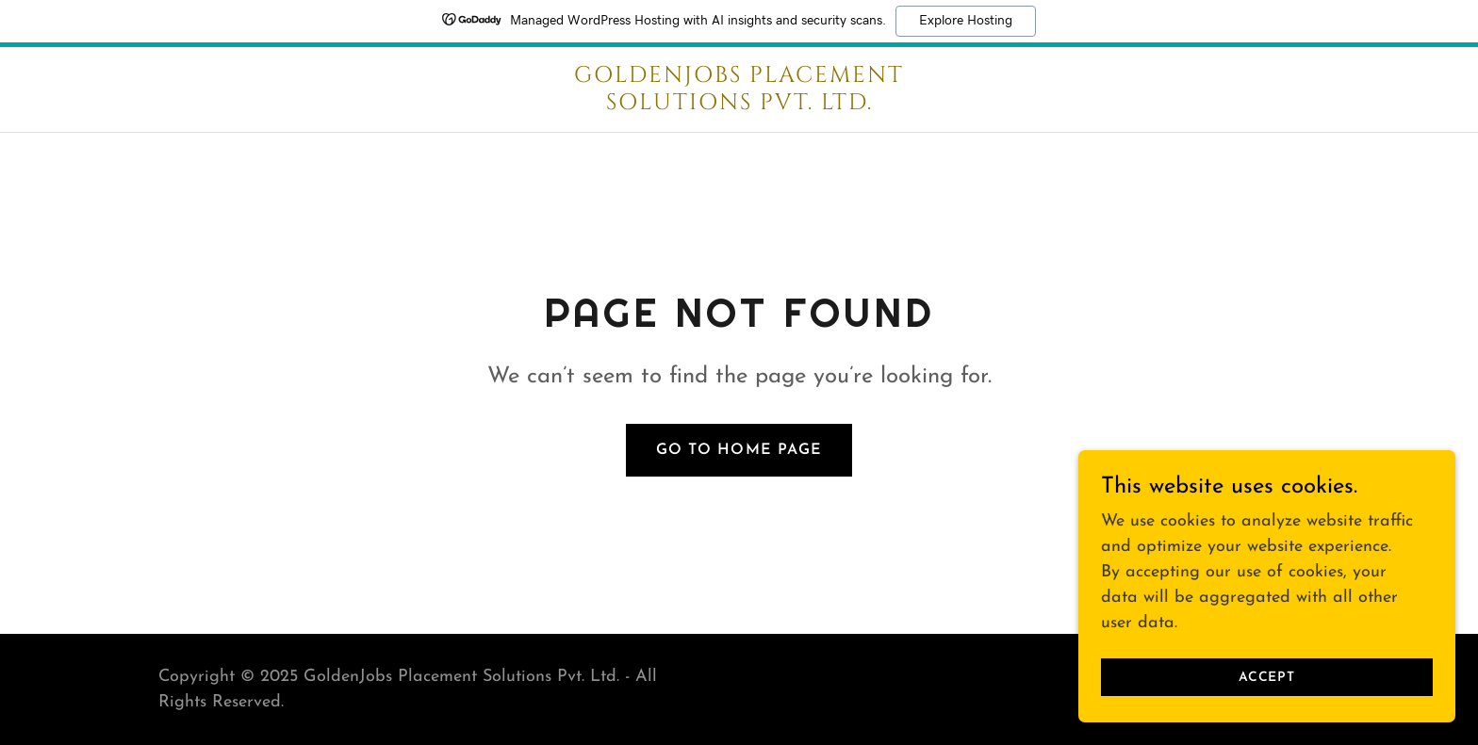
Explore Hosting (965, 20)
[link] (739, 105)
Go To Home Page (738, 450)
